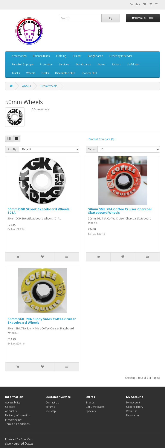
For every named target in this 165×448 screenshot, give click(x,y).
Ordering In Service (121, 56)
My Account (133, 402)
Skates (101, 64)
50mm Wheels (48, 86)
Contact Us (52, 402)
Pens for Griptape (23, 64)
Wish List (131, 411)
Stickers (116, 64)
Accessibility (12, 402)
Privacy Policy (13, 420)
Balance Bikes (41, 56)
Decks (45, 73)
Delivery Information (17, 415)
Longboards (95, 56)
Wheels (30, 73)
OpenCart (26, 439)
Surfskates (133, 64)
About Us (11, 411)
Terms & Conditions (17, 424)
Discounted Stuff (65, 73)
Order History (134, 407)
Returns (50, 407)
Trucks (16, 73)
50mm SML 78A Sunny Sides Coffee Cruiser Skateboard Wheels (42, 321)
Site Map (51, 411)
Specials (91, 411)
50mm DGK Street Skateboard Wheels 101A (38, 211)
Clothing (61, 56)
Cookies (10, 407)
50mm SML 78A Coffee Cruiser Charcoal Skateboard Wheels (119, 211)
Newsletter (132, 415)
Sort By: (12, 149)
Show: (91, 149)
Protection (46, 64)
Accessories (19, 56)
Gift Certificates (95, 407)
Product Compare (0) (101, 139)
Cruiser (77, 56)
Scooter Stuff (89, 73)
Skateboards (83, 64)
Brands (90, 402)
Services (64, 64)
